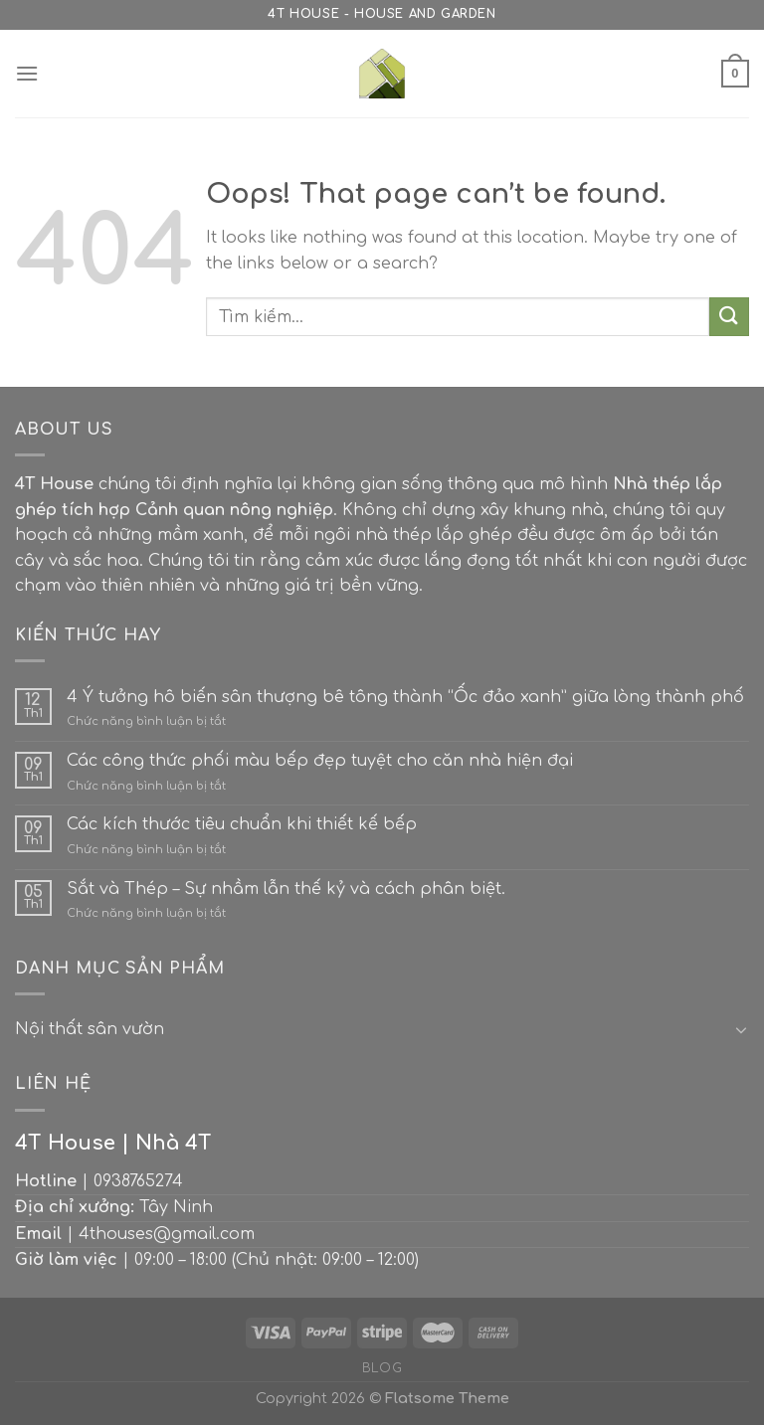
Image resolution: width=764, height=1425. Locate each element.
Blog (382, 1368)
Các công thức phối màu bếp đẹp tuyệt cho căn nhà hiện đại (320, 761)
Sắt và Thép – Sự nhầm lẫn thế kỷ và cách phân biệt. (286, 889)
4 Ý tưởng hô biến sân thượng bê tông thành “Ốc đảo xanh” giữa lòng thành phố (405, 697)
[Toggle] (741, 1029)
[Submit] (729, 316)
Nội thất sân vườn (89, 1029)
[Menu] (27, 73)
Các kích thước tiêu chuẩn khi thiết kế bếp (242, 824)
